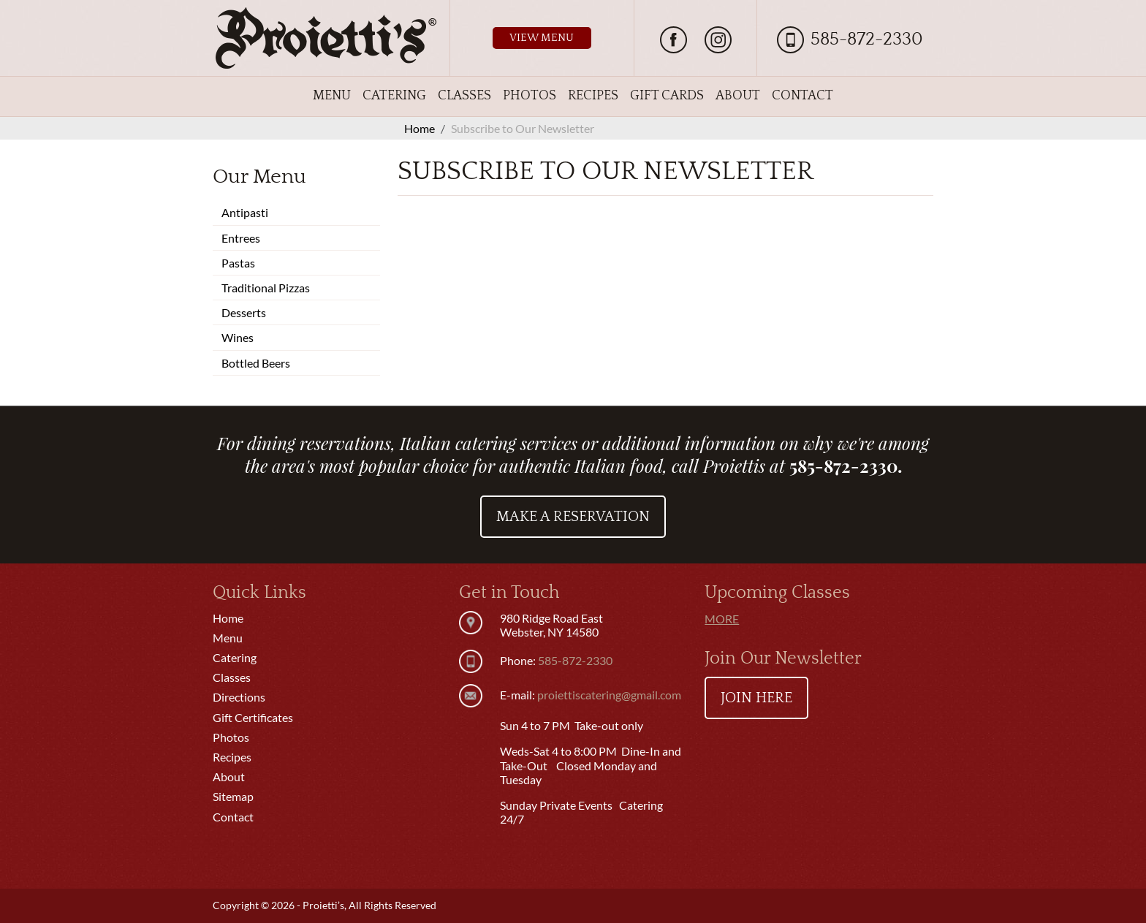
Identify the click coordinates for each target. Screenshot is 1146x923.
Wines (237, 337)
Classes (464, 95)
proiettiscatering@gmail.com (609, 695)
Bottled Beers (255, 363)
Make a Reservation (573, 517)
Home (228, 618)
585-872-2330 (867, 39)
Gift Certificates (253, 717)
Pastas (238, 263)
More (722, 619)
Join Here (756, 698)
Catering (394, 95)
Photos (529, 95)
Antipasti (244, 212)
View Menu (541, 37)
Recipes (593, 95)
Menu (332, 95)
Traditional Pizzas (265, 288)
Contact (802, 95)
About (738, 95)
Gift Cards (667, 95)
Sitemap (233, 796)
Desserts (243, 312)
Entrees (240, 238)
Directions (239, 697)
